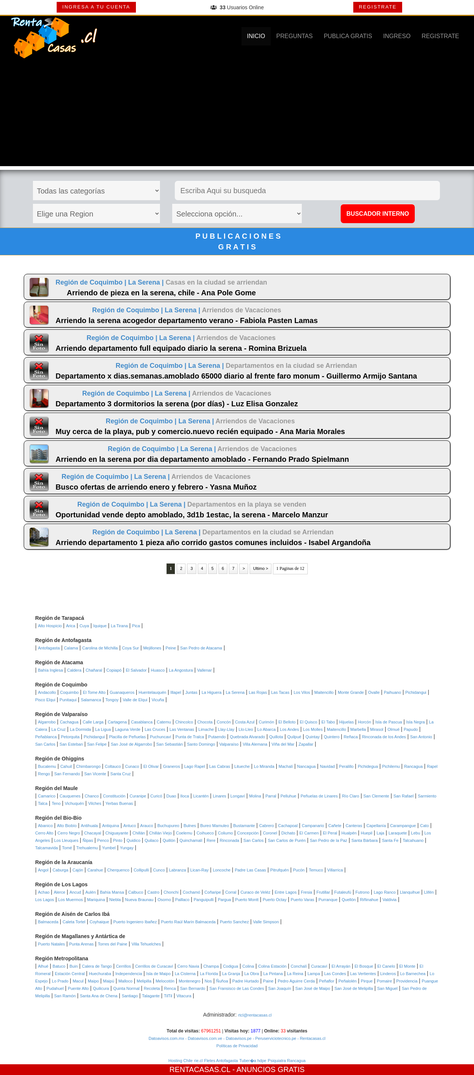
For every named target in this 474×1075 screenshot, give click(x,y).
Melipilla (144, 981)
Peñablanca (46, 737)
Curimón (266, 722)
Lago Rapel (194, 766)
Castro (153, 892)
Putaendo (217, 737)
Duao (171, 796)
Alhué (43, 966)
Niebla (115, 899)
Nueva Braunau (139, 899)
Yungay (127, 848)
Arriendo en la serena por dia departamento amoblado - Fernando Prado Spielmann (202, 459)
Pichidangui (415, 692)
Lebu (415, 833)
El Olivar (151, 766)
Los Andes (289, 729)
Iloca (184, 796)
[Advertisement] (237, 114)
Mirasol (376, 729)
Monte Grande (351, 692)
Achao (44, 892)
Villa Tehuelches (146, 944)
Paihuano (392, 692)
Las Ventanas (182, 729)
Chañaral (94, 670)
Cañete (334, 825)
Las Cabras (219, 766)
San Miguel (387, 988)
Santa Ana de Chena (99, 996)
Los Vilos (302, 692)
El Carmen (309, 833)
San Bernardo (192, 988)
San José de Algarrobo (131, 744)
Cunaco (132, 766)
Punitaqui (68, 700)
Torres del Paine (112, 944)
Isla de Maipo (158, 973)
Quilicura (101, 988)
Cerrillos (123, 966)
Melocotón (165, 981)
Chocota (205, 722)
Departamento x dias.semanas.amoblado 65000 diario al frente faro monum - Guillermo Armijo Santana (236, 376)
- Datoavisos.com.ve (203, 1038)
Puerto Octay (274, 899)
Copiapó (113, 670)
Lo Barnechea (412, 973)
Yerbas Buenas (119, 803)
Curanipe (138, 796)
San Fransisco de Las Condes (237, 988)
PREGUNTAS (294, 36)
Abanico (45, 825)
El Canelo (386, 966)
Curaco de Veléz (256, 892)
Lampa (313, 973)
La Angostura (181, 670)
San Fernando (67, 774)
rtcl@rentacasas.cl (255, 1015)
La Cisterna (185, 973)
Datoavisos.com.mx (166, 1038)
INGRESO (397, 36)
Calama (71, 648)
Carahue (95, 870)
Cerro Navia (188, 966)
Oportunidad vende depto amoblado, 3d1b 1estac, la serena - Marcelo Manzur (192, 515)
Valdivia (390, 899)
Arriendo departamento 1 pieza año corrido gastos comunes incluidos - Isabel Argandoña (213, 542)
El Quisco (308, 722)
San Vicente (95, 774)
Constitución (114, 796)
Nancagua (306, 766)
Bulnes (190, 825)
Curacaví (319, 966)
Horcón (364, 722)
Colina (248, 966)
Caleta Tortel (74, 922)
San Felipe (97, 744)
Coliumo (225, 833)
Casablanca (142, 722)
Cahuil (66, 766)
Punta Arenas (81, 944)
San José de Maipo (313, 988)
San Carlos (45, 744)
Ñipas (88, 840)
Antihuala (89, 825)
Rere (211, 840)
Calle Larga (93, 722)
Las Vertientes (363, 973)
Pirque (367, 981)
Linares (219, 796)
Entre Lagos (286, 892)
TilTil (168, 996)
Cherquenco (118, 870)
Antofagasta (49, 648)
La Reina (295, 973)
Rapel (432, 766)
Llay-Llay (226, 729)
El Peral (330, 833)
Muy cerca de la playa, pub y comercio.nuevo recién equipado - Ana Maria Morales (200, 431)
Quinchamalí (191, 840)
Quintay (313, 737)
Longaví (237, 796)
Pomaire (384, 981)
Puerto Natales (51, 944)
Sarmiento (427, 796)
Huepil (366, 833)
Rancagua (413, 766)
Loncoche (222, 870)
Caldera (74, 670)
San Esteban (71, 744)
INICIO (256, 36)
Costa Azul (245, 722)
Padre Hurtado (245, 981)
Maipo (93, 981)
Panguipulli (204, 899)
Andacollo (47, 692)
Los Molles (313, 729)
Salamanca (91, 700)
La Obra (251, 973)
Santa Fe (390, 840)
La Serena (235, 692)
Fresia (306, 892)
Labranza (177, 870)
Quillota (276, 737)
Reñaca (351, 737)
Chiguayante (117, 833)
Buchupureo (168, 825)
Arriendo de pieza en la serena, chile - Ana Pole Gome (161, 293)
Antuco (129, 825)
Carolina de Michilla (100, 648)
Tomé (67, 848)
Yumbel (109, 848)
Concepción (247, 833)
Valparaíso (228, 744)
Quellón (349, 899)
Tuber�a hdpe (252, 1060)
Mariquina (96, 899)
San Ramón (65, 996)
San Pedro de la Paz (328, 840)
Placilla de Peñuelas (127, 737)
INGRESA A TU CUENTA (96, 7)
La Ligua (103, 729)
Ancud (75, 892)
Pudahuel (55, 988)
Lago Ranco (384, 892)
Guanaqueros (122, 692)
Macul (78, 981)
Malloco (125, 981)
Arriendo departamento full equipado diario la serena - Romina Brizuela (181, 348)
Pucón (298, 870)
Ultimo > (260, 568)
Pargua (224, 899)
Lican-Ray (199, 870)
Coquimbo (69, 692)
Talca (43, 803)
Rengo (44, 774)
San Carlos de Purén (287, 840)
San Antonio (421, 737)
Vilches (94, 803)
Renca (170, 988)
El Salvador (136, 670)
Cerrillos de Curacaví (154, 966)
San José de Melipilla (353, 988)
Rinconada (229, 840)
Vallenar (204, 670)
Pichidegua (368, 766)
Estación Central (70, 973)
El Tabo (328, 722)
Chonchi (171, 892)
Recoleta (152, 988)
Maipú (108, 981)
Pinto (117, 840)
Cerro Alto (44, 833)
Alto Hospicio (50, 626)
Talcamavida (46, 848)
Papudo (411, 729)
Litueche (242, 766)
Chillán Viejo (160, 833)
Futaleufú (342, 892)
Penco (103, 840)
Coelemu (184, 833)
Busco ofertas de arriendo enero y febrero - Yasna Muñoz (156, 487)
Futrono (363, 892)
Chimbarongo (88, 766)
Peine (171, 648)
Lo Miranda (264, 766)
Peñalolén (347, 981)
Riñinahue (369, 899)
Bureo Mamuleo (214, 825)
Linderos (388, 973)
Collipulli (141, 870)
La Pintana (273, 973)
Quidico (133, 840)
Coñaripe (212, 892)
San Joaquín (279, 988)
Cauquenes (70, 796)
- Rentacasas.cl (311, 1038)
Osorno (164, 899)
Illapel (175, 692)
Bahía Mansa (112, 892)
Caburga (60, 870)
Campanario (313, 825)
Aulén (90, 892)
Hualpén (349, 833)
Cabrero (266, 825)
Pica (136, 626)
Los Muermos (70, 899)
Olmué (393, 729)
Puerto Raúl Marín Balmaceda (188, 922)
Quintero (331, 737)
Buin (74, 966)
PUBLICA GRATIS (348, 36)
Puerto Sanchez (234, 922)
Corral (230, 892)
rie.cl (198, 1060)
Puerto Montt (246, 899)
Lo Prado (60, 981)
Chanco (92, 796)
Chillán (139, 833)
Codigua (230, 966)
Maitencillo (324, 692)
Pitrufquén (279, 870)
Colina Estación (272, 966)
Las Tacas (280, 692)
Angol (43, 870)
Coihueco (205, 833)
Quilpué (294, 737)
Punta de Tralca (190, 737)
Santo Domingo (201, 744)
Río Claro (350, 796)
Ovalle (374, 692)
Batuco (59, 966)
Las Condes (335, 973)
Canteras (354, 825)
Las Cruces (155, 729)
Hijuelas (346, 722)
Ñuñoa (222, 981)
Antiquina (110, 825)
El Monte (407, 966)
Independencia (129, 973)
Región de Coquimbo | (92, 282)
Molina (255, 796)
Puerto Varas (302, 899)
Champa (211, 966)
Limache (206, 729)
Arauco (146, 825)
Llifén (429, 892)
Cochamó (191, 892)
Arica (70, 626)
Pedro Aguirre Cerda (296, 981)
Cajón (78, 870)
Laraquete (397, 833)
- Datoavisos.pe (236, 1038)
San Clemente (376, 796)
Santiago (130, 996)
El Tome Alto (94, 692)
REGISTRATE (378, 7)
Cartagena (117, 722)
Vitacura (183, 996)
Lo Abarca (266, 729)
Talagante (151, 996)
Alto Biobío (67, 825)
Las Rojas (258, 692)
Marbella (358, 729)
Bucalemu (47, 766)
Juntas (191, 692)
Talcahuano (413, 840)
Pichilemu (391, 766)
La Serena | (147, 282)
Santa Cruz (120, 774)
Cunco (159, 870)
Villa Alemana (255, 744)
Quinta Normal (126, 988)
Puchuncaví (160, 737)
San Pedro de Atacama (201, 648)
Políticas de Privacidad (236, 1046)
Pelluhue (288, 796)
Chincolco (184, 722)
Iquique (100, 626)
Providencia (406, 981)
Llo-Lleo (245, 729)
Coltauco (113, 766)
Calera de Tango (97, 966)
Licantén (201, 796)
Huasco (157, 670)
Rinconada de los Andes (384, 737)
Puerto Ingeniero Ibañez (135, 922)
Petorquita (70, 737)
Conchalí (299, 966)
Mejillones (152, 648)
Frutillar (323, 892)
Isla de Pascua (388, 722)
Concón (224, 722)
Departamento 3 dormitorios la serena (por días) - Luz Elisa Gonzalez (177, 404)
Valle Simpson (266, 922)
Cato (424, 825)
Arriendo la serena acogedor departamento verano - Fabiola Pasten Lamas (187, 320)
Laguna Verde (128, 729)
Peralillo (346, 766)
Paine (268, 981)
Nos (208, 981)
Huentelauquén (152, 692)
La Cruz (58, 729)
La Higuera (211, 692)
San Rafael (403, 796)
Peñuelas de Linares (319, 796)
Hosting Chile (180, 1060)
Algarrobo (47, 722)
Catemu (164, 722)
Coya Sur (130, 648)
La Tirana (119, 626)
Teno (56, 803)
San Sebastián (169, 744)
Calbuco (135, 892)
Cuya (84, 626)
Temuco (316, 870)
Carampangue (403, 825)
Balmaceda (48, 922)
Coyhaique (99, 922)
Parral (271, 796)
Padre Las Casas (250, 870)
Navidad (327, 766)
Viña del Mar (282, 744)
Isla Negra (415, 722)
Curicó (156, 796)
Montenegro (189, 981)
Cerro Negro (68, 833)
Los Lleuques (66, 840)
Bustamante (244, 825)
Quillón (169, 840)
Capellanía (376, 825)
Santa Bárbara (364, 840)
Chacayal (92, 833)
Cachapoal (288, 825)
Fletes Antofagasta (221, 1060)
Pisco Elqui (45, 700)
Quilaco (151, 840)
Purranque (327, 899)
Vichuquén (74, 803)
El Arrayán (340, 966)
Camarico (47, 796)
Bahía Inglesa (50, 670)
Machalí (285, 766)
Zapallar (305, 744)
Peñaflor (326, 981)
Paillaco (182, 899)
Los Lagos (44, 899)
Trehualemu (87, 848)
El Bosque (364, 966)
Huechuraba (100, 973)
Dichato (288, 833)
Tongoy (112, 700)
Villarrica (335, 870)
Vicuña (157, 700)
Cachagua (69, 722)
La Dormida (80, 729)
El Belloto (287, 722)
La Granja (231, 973)
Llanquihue (410, 892)
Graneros (171, 766)
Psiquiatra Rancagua (287, 1060)
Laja (380, 833)
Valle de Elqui (135, 700)
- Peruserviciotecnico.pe (273, 1038)
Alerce (59, 892)
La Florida (209, 973)
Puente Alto (78, 988)
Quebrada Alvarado (247, 737)
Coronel (270, 833)
